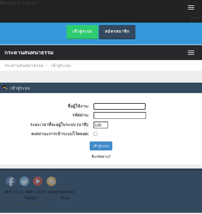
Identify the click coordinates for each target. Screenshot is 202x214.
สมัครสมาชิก (117, 31)
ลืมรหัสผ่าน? (101, 157)
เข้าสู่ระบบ (82, 31)
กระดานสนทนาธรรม (28, 53)
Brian (65, 198)
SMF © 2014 (35, 192)
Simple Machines (61, 192)
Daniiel (30, 198)
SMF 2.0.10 (13, 192)
